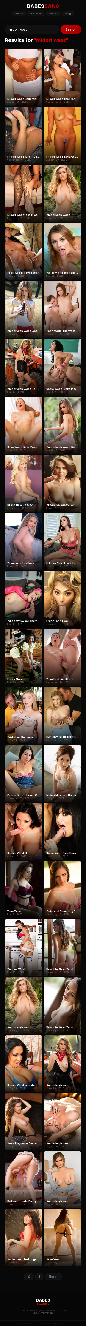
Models (53, 13)
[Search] (32, 29)
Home (19, 13)
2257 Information (43, 1312)
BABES (43, 6)
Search (71, 29)
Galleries (36, 13)
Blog (68, 13)
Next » (53, 1277)
